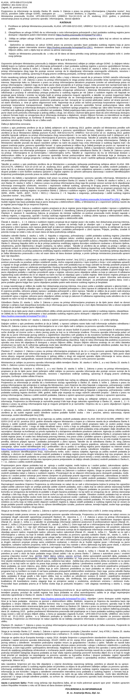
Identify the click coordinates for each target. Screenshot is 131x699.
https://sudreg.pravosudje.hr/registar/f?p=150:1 (97, 199)
